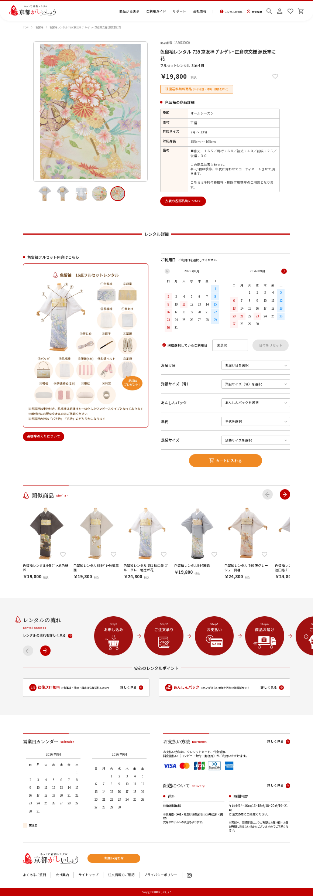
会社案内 (62, 875)
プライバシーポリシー (160, 875)
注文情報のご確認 (121, 875)
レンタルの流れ (231, 11)
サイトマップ (89, 875)
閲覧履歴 (254, 11)
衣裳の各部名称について (183, 200)
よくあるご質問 (34, 875)
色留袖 (39, 27)
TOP (25, 27)
